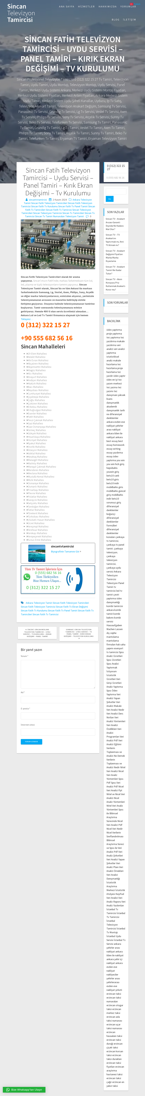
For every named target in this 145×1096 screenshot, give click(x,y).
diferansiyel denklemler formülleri (112, 515)
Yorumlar (128, 6)
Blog (116, 19)
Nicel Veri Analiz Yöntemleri (115, 769)
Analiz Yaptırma (114, 680)
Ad (23, 692)
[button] (24, 1090)
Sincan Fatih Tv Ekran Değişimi (72, 606)
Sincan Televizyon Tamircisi (47, 213)
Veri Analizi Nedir (115, 703)
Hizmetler (86, 6)
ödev (109, 373)
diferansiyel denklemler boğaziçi (112, 504)
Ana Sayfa (66, 6)
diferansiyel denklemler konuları (112, 527)
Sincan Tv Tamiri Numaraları (50, 216)
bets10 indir (112, 477)
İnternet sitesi (28, 724)
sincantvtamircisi (38, 199)
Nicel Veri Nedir (114, 822)
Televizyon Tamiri (74, 216)
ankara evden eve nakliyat (114, 960)
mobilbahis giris (114, 481)
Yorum (24, 656)
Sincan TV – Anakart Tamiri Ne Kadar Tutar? (115, 264)
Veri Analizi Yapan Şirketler (113, 692)
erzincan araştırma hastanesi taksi (115, 1064)
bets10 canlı (112, 469)
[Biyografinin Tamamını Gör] (80, 551)
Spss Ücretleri (113, 653)
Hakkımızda (108, 6)
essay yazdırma (114, 446)
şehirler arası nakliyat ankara (114, 423)
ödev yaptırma (114, 323)
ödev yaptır (119, 369)
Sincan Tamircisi (21, 13)
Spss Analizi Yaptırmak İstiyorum (112, 661)
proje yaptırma (114, 327)
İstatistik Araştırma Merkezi (111, 880)
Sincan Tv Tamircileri (73, 213)
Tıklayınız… (27, 319)
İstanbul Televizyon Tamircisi (112, 918)
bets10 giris (112, 473)
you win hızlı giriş (115, 458)
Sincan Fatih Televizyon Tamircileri (49, 203)
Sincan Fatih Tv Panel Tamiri (73, 206)
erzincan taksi (113, 987)
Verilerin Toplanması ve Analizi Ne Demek (115, 745)
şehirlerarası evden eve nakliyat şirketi (114, 980)
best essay (112, 435)
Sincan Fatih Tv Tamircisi (59, 209)
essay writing (113, 442)
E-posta (25, 708)
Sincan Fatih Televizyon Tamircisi (38, 606)
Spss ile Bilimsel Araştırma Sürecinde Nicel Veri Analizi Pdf (114, 811)
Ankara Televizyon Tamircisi (113, 569)
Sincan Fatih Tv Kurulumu (44, 206)
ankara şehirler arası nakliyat (113, 941)
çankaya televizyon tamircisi (111, 554)
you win (121, 454)
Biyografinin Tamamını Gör (65, 551)
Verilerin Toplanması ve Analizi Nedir (114, 757)
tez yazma (111, 381)
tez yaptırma (113, 331)
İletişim (129, 19)
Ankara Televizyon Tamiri (39, 602)
